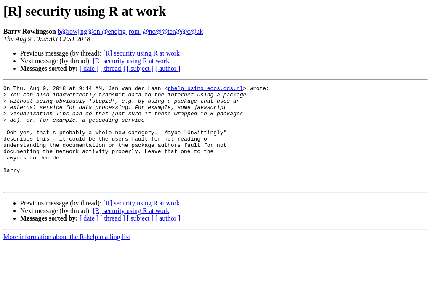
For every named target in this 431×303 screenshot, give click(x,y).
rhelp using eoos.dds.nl (205, 89)
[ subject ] (140, 68)
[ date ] (89, 68)
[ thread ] (112, 68)
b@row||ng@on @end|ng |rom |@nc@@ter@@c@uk (130, 31)
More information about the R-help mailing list (66, 256)
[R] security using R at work (141, 53)
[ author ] (168, 68)
